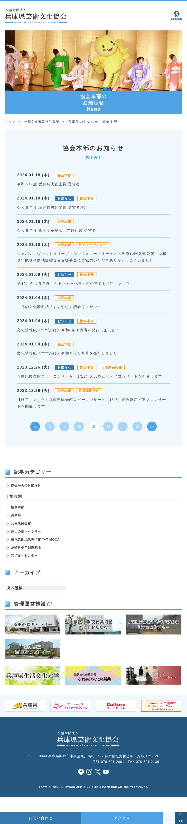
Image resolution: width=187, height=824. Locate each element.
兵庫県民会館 (115, 374)
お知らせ (65, 198)
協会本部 (65, 175)
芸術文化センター (95, 245)
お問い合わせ (41, 818)
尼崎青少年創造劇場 (27, 561)
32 (108, 440)
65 (137, 440)
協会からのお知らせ (27, 498)
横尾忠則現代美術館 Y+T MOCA (37, 553)
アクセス (122, 818)
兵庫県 (16, 529)
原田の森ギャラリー (27, 545)
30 (79, 440)
